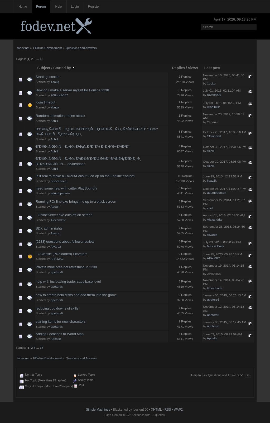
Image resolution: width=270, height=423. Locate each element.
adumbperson (60, 193)
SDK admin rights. (50, 228)
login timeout (45, 102)
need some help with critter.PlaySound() (66, 188)
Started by (64, 68)
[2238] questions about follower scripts (65, 241)
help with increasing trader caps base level (68, 281)
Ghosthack (214, 288)
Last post (212, 68)
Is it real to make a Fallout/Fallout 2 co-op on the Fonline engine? (85, 176)
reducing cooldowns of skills (57, 308)
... (38, 59)
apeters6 (57, 272)
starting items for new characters (60, 322)
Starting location (48, 77)
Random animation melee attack (60, 116)
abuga (55, 107)
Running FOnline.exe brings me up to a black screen (76, 201)
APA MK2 (57, 259)
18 (41, 59)
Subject (43, 68)
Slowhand (214, 136)
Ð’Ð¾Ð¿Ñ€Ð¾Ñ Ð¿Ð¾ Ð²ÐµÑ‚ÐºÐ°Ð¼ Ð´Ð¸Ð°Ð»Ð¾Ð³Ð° (82, 146)
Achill (54, 121)
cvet (210, 208)
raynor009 (214, 95)
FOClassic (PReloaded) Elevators (61, 254)
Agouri (55, 206)
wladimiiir (213, 107)
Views (193, 68)
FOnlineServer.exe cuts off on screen (64, 215)
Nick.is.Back (215, 246)
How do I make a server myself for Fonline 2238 (72, 90)
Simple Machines (98, 409)
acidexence (58, 181)
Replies (178, 68)
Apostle (56, 339)
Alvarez (56, 233)
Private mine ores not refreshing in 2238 (66, 267)
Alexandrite (58, 220)
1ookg (55, 82)
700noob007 (59, 95)
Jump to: (195, 375)
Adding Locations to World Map (60, 334)
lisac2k (211, 180)
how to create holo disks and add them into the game (76, 295)
